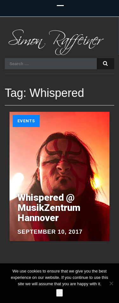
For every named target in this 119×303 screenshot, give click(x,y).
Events (26, 120)
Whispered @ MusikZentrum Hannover (48, 207)
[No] (111, 283)
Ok (59, 292)
